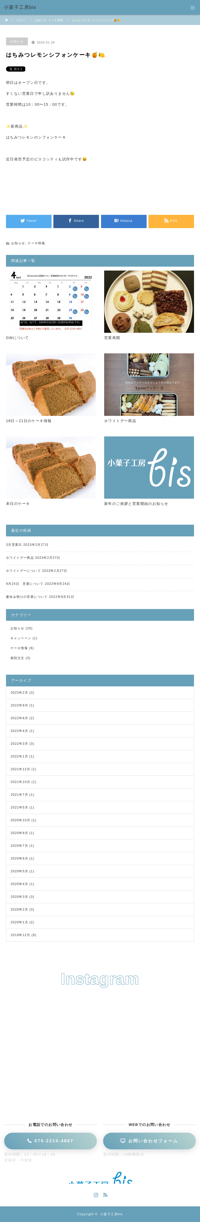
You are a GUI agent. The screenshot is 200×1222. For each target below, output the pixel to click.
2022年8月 (19, 718)
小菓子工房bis (111, 1214)
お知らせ (17, 41)
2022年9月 (19, 705)
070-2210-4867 (50, 1141)
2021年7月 (19, 795)
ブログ (20, 20)
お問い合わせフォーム (149, 1141)
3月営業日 (14, 545)
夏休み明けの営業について (27, 597)
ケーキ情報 (36, 243)
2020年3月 (19, 897)
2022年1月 (19, 756)
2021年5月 (19, 807)
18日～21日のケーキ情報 (29, 421)
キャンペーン (20, 638)
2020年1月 (19, 922)
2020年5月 (19, 871)
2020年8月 (19, 833)
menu (192, 7)
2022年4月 (19, 731)
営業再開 (112, 338)
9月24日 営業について (25, 584)
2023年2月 (19, 692)
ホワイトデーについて (23, 571)
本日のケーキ (18, 504)
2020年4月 (19, 884)
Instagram (95, 1194)
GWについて (17, 338)
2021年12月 (20, 769)
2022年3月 (19, 743)
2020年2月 (19, 909)
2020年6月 (19, 858)
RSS (105, 1194)
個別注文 (17, 658)
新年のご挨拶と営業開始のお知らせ (136, 504)
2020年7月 (19, 846)
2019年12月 (20, 935)
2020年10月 (20, 820)
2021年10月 (20, 782)
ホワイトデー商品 (120, 421)
